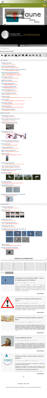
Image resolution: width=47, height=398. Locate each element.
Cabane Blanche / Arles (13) (6, 219)
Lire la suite (40, 294)
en (45, 5)
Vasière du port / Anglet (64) (6, 102)
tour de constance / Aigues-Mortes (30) (8, 86)
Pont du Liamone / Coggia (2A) (7, 76)
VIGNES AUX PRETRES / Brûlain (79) (8, 109)
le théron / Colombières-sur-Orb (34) (8, 89)
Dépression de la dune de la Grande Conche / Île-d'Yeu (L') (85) (13, 194)
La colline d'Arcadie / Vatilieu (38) (7, 162)
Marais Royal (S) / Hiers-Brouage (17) (8, 66)
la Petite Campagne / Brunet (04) (7, 115)
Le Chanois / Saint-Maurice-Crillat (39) (8, 93)
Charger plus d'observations (23, 258)
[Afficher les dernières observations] (7, 51)
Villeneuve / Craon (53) (5, 96)
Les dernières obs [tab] (4, 48)
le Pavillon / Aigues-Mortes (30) (7, 147)
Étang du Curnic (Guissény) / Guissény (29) (9, 247)
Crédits (28, 383)
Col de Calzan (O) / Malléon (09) (7, 206)
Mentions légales (20, 383)
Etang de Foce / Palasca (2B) (6, 80)
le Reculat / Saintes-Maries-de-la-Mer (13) (9, 122)
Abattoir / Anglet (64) (5, 99)
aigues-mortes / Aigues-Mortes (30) (8, 83)
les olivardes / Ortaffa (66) (6, 181)
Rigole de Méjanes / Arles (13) (7, 131)
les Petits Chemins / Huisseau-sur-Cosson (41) (10, 166)
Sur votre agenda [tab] (9, 272)
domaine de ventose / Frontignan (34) (8, 150)
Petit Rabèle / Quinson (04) (6, 62)
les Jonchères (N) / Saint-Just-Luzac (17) (9, 222)
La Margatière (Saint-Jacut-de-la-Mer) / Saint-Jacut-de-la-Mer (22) (13, 69)
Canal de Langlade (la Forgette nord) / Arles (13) (10, 118)
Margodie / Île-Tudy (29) (5, 143)
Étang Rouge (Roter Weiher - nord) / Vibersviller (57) (11, 169)
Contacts (25, 383)
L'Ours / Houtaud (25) (5, 244)
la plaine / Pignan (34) (5, 153)
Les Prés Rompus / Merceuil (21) (7, 225)
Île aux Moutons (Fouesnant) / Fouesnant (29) (10, 72)
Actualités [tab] (3, 272)
